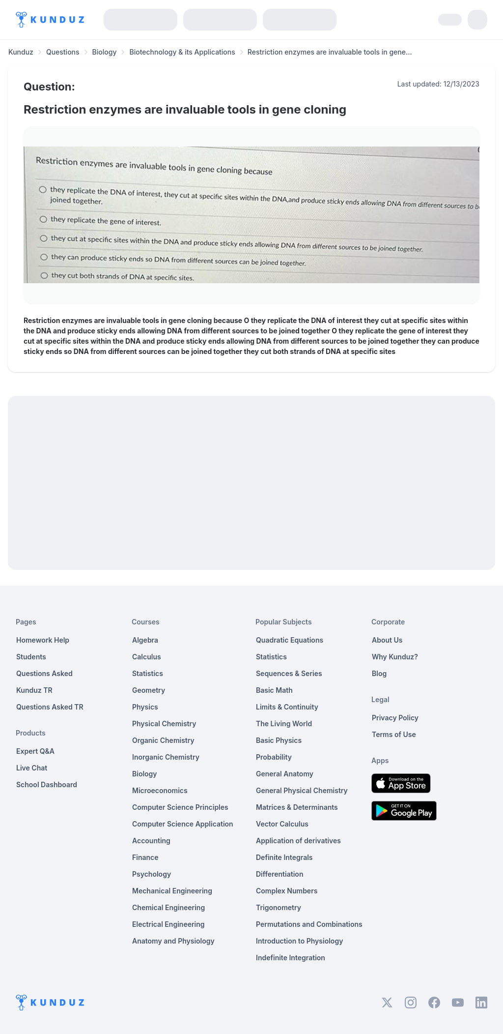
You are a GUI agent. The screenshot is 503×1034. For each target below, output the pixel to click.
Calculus (146, 656)
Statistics (147, 673)
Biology (104, 52)
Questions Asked (44, 673)
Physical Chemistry (164, 723)
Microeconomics (160, 790)
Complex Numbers (286, 890)
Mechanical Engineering (172, 890)
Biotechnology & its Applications (182, 52)
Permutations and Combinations (309, 924)
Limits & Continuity (287, 707)
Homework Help (42, 640)
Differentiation (279, 874)
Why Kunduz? (395, 656)
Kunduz (20, 52)
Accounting (151, 840)
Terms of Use (394, 734)
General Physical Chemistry (302, 790)
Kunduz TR (34, 690)
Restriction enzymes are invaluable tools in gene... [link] (330, 52)
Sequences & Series (289, 673)
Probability (274, 757)
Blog (379, 673)
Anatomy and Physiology (173, 941)
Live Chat (31, 768)
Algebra (145, 640)
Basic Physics (279, 740)
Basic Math (274, 690)
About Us (387, 640)
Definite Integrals (284, 857)
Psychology (151, 874)
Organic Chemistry (163, 740)
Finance (145, 857)
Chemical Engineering (168, 907)
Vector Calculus (282, 824)
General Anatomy (284, 773)
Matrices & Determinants (297, 807)
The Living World (284, 723)
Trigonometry (278, 907)
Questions (63, 52)
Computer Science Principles (180, 807)
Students (31, 656)
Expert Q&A (35, 751)
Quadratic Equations (289, 640)
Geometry (148, 690)
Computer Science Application (182, 824)
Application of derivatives (298, 840)
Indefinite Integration (290, 957)
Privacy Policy (395, 717)
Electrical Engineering (168, 924)
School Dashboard (46, 784)
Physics (145, 707)
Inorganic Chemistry (165, 757)
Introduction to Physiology (299, 941)
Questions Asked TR (50, 707)
